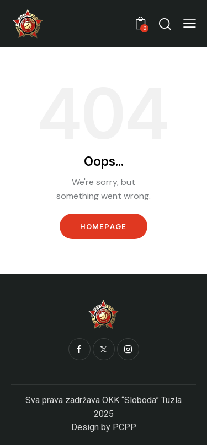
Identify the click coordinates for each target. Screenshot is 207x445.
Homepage (103, 226)
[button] (189, 23)
